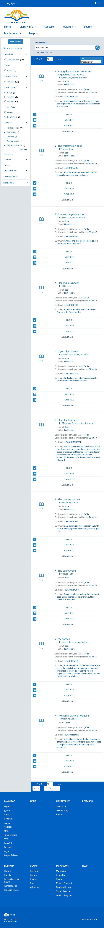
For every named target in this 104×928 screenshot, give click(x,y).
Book (9, 71)
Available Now (13, 60)
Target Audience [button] (11, 76)
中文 (6, 839)
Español (8, 843)
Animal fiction (13, 141)
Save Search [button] (16, 41)
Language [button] (8, 154)
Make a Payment (64, 883)
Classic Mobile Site (88, 920)
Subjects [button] (8, 123)
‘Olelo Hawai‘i (10, 835)
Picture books (13, 128)
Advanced (34, 887)
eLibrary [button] (69, 33)
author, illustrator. (74, 78)
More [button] (89, 33)
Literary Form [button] (10, 107)
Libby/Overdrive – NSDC (12, 880)
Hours (59, 814)
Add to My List (67, 131)
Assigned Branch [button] (11, 176)
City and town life (14, 145)
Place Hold (53, 125)
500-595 (11, 102)
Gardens (10, 137)
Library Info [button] (28, 33)
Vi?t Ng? (8, 827)
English (7, 806)
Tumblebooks (10, 886)
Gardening (11, 132)
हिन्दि (6, 831)
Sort (83, 59)
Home (8, 33)
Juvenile (11, 82)
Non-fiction (12, 117)
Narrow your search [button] (12, 48)
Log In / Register (64, 895)
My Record (61, 871)
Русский (8, 818)
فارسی (7, 823)
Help (84, 866)
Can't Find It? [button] (9, 183)
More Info (53, 120)
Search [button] (34, 866)
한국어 (7, 810)
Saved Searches (64, 891)
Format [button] (7, 65)
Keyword (34, 871)
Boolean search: (41, 42)
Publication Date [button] (11, 171)
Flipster (7, 871)
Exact (32, 883)
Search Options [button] (43, 52)
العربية (7, 851)
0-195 (10, 93)
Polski (7, 814)
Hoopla (7, 875)
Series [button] (7, 165)
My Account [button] (62, 866)
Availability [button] (9, 54)
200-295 (11, 97)
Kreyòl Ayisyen (11, 855)
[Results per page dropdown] (50, 59)
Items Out (60, 875)
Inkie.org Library (11, 890)
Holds (59, 879)
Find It (52, 114)
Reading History (63, 887)
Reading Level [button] (10, 87)
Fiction (10, 112)
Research (49, 33)
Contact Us (61, 806)
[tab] (15, 48)
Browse (33, 875)
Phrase (33, 879)
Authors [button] (8, 160)
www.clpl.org (62, 810)
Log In (99, 3)
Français (8, 847)
